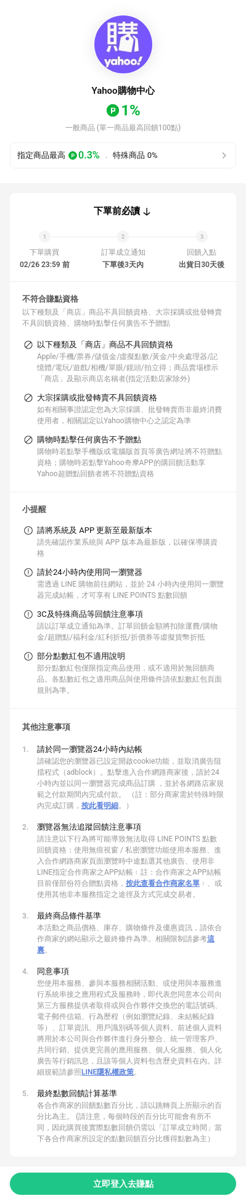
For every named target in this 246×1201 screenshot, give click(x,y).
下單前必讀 (117, 211)
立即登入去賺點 (123, 1184)
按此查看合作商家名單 (163, 883)
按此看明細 (99, 805)
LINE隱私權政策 (107, 1072)
